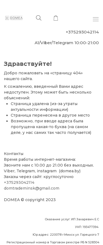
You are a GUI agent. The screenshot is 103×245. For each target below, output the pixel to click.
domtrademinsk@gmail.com (31, 188)
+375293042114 (19, 182)
